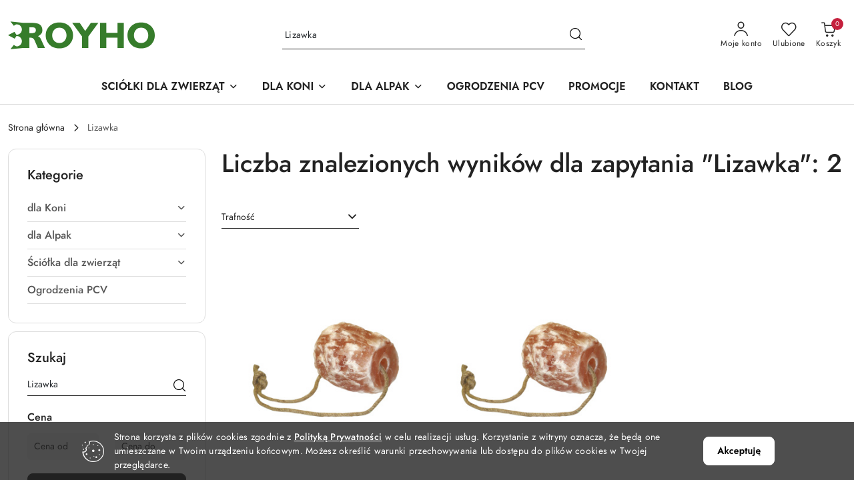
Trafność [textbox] (238, 216)
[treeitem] (106, 207)
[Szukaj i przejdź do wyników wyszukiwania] (575, 35)
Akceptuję (739, 450)
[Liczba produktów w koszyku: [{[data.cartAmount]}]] (828, 35)
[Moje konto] (741, 35)
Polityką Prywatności (338, 437)
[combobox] (290, 216)
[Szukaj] (179, 386)
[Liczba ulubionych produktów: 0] (789, 35)
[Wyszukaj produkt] (433, 35)
